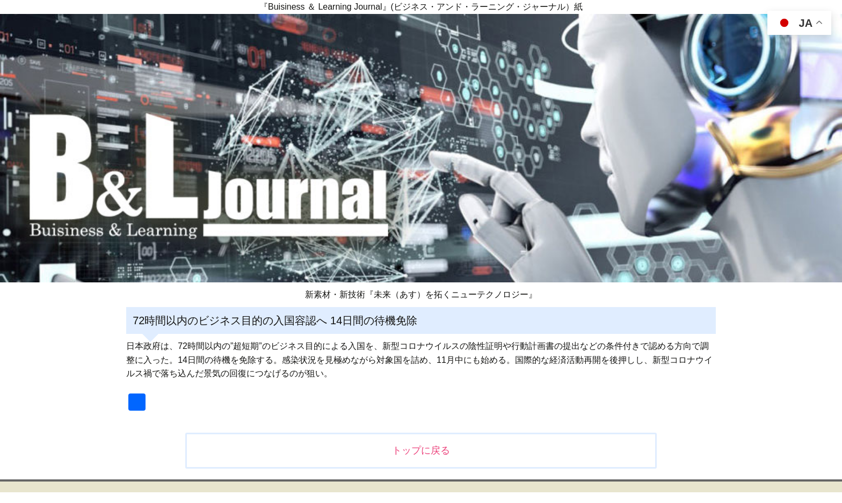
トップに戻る (421, 450)
